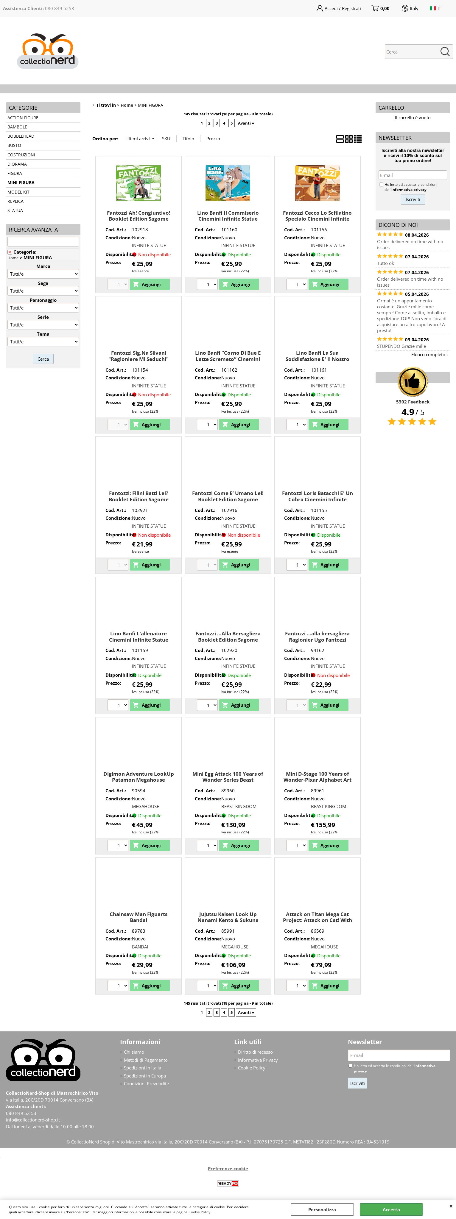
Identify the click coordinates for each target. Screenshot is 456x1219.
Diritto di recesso (255, 1052)
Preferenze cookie (228, 1168)
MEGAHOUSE (145, 806)
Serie (43, 317)
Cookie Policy (199, 1212)
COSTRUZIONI (21, 155)
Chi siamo (134, 1052)
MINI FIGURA (21, 182)
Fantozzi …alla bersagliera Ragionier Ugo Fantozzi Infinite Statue (317, 639)
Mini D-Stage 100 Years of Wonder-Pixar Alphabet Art (317, 776)
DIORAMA (17, 164)
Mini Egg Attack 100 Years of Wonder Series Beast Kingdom (227, 779)
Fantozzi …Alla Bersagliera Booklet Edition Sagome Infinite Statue (228, 639)
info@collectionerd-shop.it (33, 1120)
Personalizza (322, 1209)
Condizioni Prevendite (146, 1083)
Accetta (391, 1209)
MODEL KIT (18, 192)
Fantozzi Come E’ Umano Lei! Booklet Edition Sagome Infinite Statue (228, 499)
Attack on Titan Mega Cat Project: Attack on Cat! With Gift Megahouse (317, 920)
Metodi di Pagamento (146, 1060)
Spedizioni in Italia (142, 1068)
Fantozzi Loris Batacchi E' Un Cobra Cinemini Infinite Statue (317, 499)
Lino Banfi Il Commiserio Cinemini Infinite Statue (228, 215)
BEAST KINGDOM (238, 806)
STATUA (15, 210)
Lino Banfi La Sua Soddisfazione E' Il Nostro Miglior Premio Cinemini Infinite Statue (317, 362)
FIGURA (14, 173)
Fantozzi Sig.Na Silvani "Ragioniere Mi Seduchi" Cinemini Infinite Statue (138, 358)
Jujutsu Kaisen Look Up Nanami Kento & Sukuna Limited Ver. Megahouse (228, 920)
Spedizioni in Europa (145, 1076)
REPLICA (15, 201)
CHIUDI (451, 1206)
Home (12, 257)
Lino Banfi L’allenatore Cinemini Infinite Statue (138, 636)
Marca (43, 266)
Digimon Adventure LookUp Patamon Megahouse (138, 776)
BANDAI (140, 947)
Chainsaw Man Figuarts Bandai (138, 917)
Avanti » (246, 123)
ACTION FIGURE (22, 117)
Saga (43, 283)
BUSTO (14, 145)
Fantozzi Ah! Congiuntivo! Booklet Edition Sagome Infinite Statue (138, 218)
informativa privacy (409, 189)
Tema (43, 334)
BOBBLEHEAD (20, 136)
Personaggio (43, 300)
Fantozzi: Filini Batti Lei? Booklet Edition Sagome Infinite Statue (139, 499)
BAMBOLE (17, 127)
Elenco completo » (430, 354)
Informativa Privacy (258, 1060)
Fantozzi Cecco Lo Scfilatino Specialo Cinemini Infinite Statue (317, 218)
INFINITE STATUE (149, 245)
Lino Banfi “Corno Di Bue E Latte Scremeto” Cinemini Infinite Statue (228, 358)
